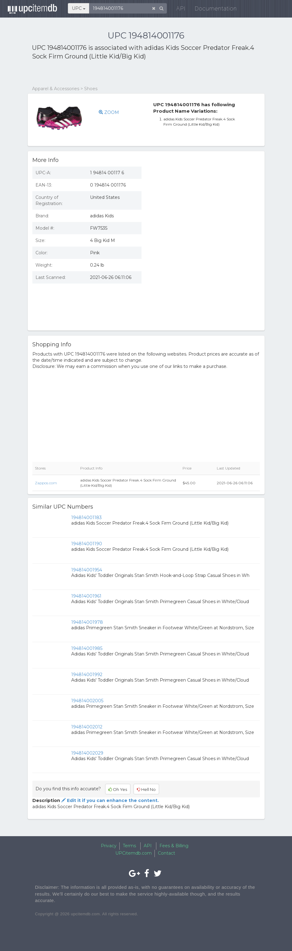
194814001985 (86, 648)
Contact (166, 853)
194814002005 (87, 700)
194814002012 (86, 727)
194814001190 (86, 543)
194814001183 (86, 517)
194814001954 (86, 570)
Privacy (109, 845)
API (179, 9)
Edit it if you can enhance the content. (109, 800)
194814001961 (86, 596)
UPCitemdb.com (133, 853)
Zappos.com (46, 483)
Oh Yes (118, 789)
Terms (129, 845)
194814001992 (86, 674)
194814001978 (87, 622)
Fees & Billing (173, 845)
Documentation (214, 9)
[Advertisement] (104, 73)
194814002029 (87, 753)
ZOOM (109, 112)
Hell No (146, 789)
